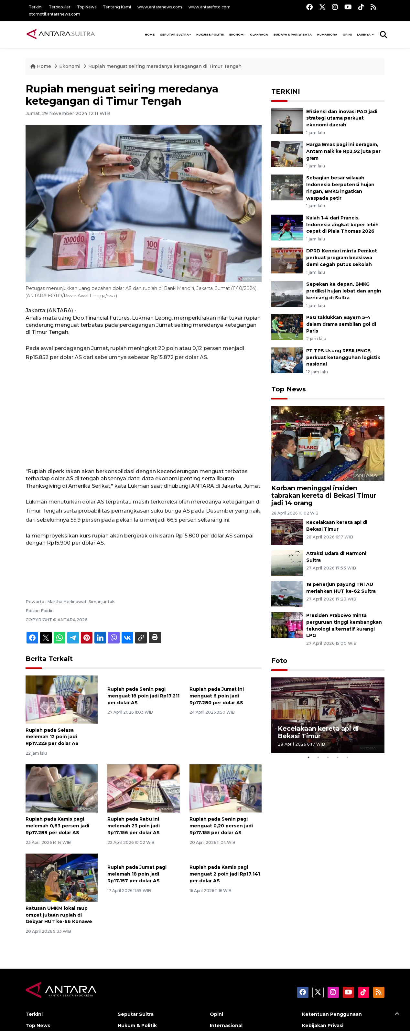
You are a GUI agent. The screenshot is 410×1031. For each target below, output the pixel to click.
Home (41, 66)
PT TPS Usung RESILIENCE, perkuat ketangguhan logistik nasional (343, 357)
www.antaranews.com (159, 7)
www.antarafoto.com (210, 7)
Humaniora (327, 34)
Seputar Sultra (174, 34)
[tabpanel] (327, 715)
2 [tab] (318, 757)
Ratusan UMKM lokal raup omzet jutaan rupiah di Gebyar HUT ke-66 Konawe (59, 915)
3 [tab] (328, 757)
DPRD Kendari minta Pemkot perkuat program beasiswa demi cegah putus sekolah (341, 257)
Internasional (226, 1025)
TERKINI (285, 91)
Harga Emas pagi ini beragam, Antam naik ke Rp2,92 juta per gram (343, 151)
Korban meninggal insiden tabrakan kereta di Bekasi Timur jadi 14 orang (323, 495)
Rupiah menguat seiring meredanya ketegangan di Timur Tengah (165, 66)
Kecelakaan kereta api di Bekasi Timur (318, 732)
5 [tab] (347, 757)
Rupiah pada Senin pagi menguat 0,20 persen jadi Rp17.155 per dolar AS (221, 825)
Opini (347, 34)
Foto (279, 660)
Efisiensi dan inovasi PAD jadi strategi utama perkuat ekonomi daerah (341, 118)
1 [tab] (308, 757)
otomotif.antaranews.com (54, 14)
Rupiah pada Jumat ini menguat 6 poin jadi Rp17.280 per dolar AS (216, 696)
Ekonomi (236, 34)
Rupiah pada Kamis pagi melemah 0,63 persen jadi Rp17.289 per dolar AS (57, 825)
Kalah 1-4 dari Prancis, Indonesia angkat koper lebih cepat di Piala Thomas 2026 (342, 224)
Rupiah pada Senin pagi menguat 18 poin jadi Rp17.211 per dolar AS (143, 696)
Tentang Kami (117, 7)
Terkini (35, 7)
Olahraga (259, 34)
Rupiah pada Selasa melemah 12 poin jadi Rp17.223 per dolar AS (52, 737)
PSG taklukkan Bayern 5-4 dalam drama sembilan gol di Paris (341, 324)
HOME (150, 34)
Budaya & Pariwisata (293, 34)
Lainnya (364, 34)
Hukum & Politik (210, 34)
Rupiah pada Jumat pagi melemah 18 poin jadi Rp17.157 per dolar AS (137, 874)
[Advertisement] (144, 415)
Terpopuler (59, 7)
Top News (86, 7)
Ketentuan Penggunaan (332, 1014)
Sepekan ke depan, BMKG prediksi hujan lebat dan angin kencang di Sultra (343, 291)
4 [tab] (337, 757)
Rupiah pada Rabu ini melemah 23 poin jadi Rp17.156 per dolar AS (133, 825)
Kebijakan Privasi (322, 1025)
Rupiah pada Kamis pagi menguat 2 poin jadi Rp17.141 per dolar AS (224, 874)
